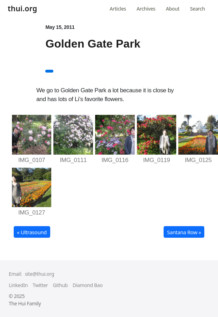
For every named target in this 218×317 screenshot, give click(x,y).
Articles (118, 8)
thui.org (22, 9)
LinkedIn (18, 285)
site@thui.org (39, 274)
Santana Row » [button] (184, 232)
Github (60, 285)
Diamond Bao (88, 285)
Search (197, 8)
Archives (146, 8)
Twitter (40, 285)
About (173, 8)
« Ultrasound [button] (32, 232)
